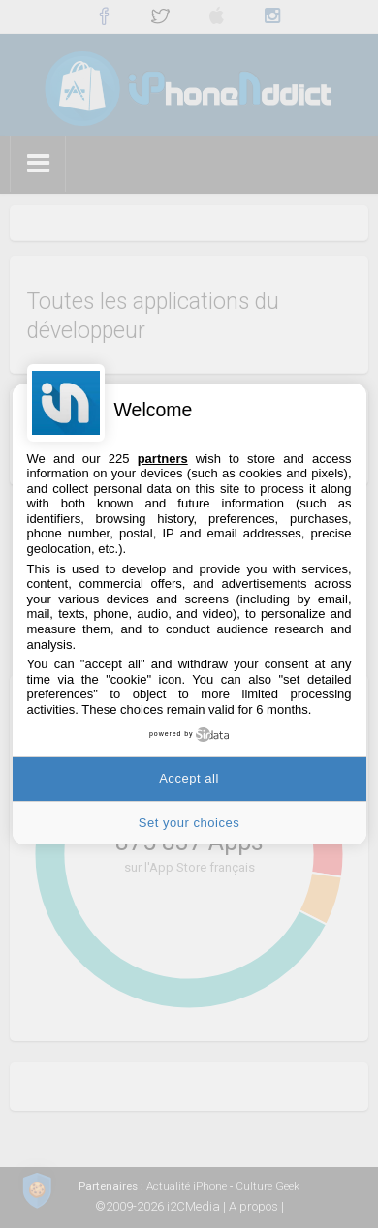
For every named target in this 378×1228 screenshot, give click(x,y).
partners (163, 458)
